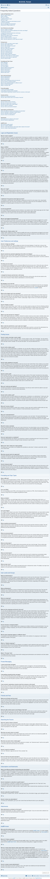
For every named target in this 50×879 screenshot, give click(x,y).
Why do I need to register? (6, 15)
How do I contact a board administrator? (8, 128)
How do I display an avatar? (6, 36)
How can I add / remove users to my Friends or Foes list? (12, 97)
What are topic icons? (5, 72)
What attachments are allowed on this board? (10, 118)
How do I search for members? (7, 105)
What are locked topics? (5, 71)
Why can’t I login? (4, 20)
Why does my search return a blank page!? (9, 104)
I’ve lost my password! (5, 22)
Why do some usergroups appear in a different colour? (11, 82)
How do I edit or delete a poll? (7, 49)
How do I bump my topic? (6, 58)
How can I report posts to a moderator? (8, 54)
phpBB (36, 287)
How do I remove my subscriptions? (8, 114)
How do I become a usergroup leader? (8, 81)
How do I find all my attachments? (7, 120)
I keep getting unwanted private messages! (9, 90)
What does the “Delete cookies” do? (8, 25)
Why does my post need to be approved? (9, 57)
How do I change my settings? (7, 29)
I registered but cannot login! (6, 18)
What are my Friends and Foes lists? (8, 96)
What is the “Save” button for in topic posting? (10, 55)
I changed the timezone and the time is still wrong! (10, 33)
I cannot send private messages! (7, 89)
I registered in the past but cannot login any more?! (11, 21)
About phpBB (44, 832)
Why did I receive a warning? (6, 53)
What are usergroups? (5, 79)
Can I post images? (4, 66)
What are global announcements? (7, 67)
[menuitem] (8, 5)
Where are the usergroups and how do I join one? (10, 80)
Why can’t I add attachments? (6, 52)
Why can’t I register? (5, 17)
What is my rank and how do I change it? (9, 37)
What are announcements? (6, 68)
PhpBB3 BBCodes (38, 878)
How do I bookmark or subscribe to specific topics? (11, 112)
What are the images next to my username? (9, 35)
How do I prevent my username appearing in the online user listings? (14, 30)
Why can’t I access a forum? (6, 50)
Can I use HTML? (4, 63)
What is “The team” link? (5, 85)
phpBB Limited (36, 830)
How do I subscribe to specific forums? (8, 113)
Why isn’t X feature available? (6, 125)
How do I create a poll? (5, 47)
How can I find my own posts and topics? (9, 106)
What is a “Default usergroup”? (7, 84)
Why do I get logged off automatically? (8, 23)
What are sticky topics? (5, 69)
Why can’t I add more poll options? (7, 48)
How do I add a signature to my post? (8, 45)
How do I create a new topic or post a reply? (9, 43)
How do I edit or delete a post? (7, 44)
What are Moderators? (5, 77)
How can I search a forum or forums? (8, 101)
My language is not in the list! (6, 34)
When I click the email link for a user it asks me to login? (12, 39)
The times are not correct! (6, 31)
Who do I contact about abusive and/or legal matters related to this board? (15, 126)
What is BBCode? (4, 62)
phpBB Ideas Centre (12, 841)
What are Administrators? (6, 76)
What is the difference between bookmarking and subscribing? (13, 110)
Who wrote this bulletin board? (7, 124)
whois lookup (44, 850)
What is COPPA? (4, 16)
